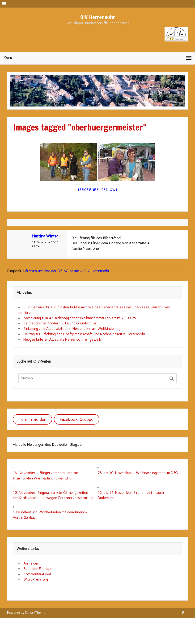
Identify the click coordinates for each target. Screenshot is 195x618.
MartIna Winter (45, 236)
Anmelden (31, 563)
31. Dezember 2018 (45, 242)
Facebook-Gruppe (76, 419)
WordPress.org (35, 579)
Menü (8, 58)
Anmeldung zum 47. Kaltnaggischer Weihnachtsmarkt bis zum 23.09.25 (79, 318)
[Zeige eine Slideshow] (97, 190)
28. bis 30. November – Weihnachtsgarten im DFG (138, 473)
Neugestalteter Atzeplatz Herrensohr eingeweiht (62, 339)
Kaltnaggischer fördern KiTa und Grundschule (59, 323)
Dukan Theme (35, 612)
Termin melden (32, 419)
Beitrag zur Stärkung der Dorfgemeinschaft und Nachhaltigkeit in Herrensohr (84, 334)
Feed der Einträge (37, 569)
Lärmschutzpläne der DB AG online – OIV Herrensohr (66, 271)
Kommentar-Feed (37, 574)
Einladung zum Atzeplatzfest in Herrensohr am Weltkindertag (71, 329)
